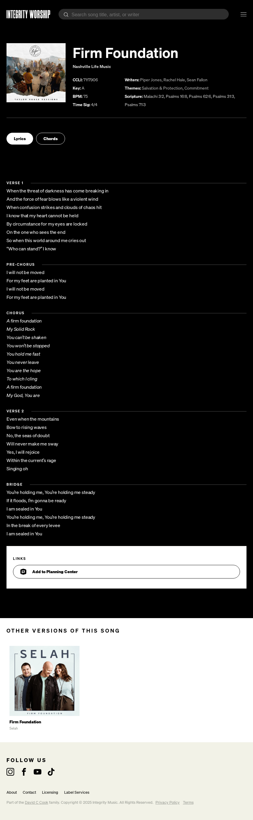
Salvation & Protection (162, 88)
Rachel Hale (174, 79)
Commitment (196, 88)
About (12, 792)
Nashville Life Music (92, 66)
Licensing (50, 792)
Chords (50, 138)
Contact (29, 792)
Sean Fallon (197, 79)
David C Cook (36, 802)
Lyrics (20, 138)
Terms (188, 802)
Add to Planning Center (49, 572)
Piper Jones (151, 79)
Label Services (76, 792)
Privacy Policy (167, 802)
